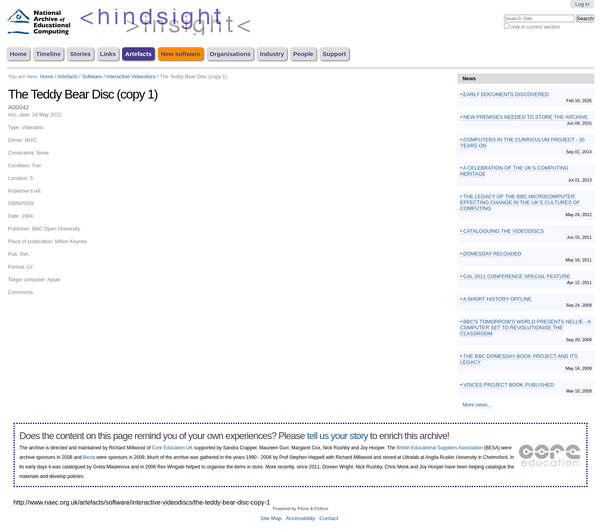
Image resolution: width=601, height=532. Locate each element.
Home (18, 53)
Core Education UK (172, 448)
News (469, 78)
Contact (329, 518)
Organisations (229, 53)
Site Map (271, 518)
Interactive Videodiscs (130, 76)
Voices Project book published (508, 385)
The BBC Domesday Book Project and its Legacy (519, 359)
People (303, 53)
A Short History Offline (497, 299)
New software (180, 53)
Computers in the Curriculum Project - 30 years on (522, 143)
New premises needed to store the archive (525, 117)
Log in (582, 4)
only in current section (535, 27)
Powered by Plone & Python (300, 508)
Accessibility (300, 518)
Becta (89, 457)
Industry (272, 53)
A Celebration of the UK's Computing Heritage (514, 171)
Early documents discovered (505, 94)
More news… (477, 405)
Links (108, 53)
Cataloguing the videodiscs (503, 231)
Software (92, 76)
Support (334, 53)
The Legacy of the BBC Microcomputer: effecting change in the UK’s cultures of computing (520, 202)
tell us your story (337, 435)
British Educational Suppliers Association (440, 448)
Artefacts (138, 53)
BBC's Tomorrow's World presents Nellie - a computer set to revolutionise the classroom (525, 328)
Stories (80, 53)
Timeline (48, 53)
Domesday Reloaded (492, 254)
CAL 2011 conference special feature (516, 276)
